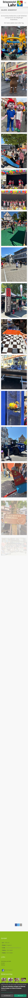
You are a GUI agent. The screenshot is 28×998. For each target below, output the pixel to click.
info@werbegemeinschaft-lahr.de (13, 947)
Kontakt (3, 963)
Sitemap (3, 965)
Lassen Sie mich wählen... (7, 992)
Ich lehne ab (7, 995)
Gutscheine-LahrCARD (6, 961)
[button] (16, 925)
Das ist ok (20, 995)
